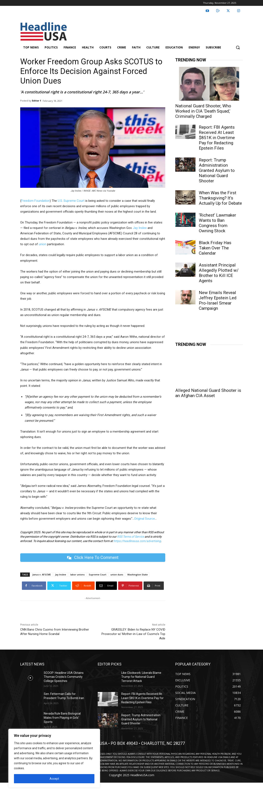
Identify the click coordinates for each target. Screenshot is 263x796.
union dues (116, 574)
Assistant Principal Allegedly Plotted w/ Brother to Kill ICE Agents (219, 273)
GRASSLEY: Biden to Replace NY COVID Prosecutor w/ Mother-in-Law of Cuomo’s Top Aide (133, 634)
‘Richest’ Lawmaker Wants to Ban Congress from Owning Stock (217, 223)
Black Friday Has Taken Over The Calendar (215, 248)
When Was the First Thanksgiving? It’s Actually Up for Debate (220, 198)
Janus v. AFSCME (41, 574)
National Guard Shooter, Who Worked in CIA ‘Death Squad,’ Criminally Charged (203, 111)
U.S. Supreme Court (71, 201)
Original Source (144, 519)
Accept (54, 778)
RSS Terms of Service (130, 536)
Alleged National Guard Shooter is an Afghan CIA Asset (208, 393)
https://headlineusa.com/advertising (137, 541)
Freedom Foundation (35, 201)
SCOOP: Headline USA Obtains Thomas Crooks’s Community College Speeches (64, 677)
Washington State (137, 574)
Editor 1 (36, 100)
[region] (54, 758)
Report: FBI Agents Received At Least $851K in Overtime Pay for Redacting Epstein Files (217, 138)
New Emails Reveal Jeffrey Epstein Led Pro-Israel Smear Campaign (218, 300)
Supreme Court (97, 574)
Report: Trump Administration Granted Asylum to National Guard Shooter (217, 170)
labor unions (77, 574)
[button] (238, 47)
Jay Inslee (140, 228)
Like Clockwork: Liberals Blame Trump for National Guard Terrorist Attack (141, 677)
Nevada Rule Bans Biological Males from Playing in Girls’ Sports (62, 718)
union (42, 244)
